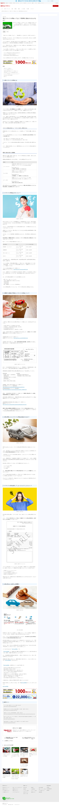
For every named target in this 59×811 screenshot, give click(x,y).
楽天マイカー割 (25, 793)
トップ (2, 8)
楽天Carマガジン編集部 (17, 728)
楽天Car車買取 (14, 649)
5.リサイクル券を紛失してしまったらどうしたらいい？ (11, 73)
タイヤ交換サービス (41, 790)
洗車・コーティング (7, 8)
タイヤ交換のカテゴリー (6, 790)
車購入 (19, 8)
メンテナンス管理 (25, 790)
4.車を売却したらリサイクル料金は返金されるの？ (11, 72)
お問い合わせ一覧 (10, 804)
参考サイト (5, 76)
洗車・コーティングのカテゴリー (17, 787)
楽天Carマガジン (7, 11)
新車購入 (32, 787)
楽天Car (3, 11)
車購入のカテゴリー (15, 790)
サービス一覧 (4, 804)
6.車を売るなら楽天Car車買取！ (8, 75)
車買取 (15, 8)
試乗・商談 (25, 787)
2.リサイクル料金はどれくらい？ (8, 69)
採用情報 (48, 790)
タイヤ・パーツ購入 (34, 790)
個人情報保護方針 (49, 788)
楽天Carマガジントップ (6, 787)
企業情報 (48, 787)
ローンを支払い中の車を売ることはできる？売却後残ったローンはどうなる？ (28, 738)
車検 (12, 8)
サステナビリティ (17, 804)
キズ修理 (27, 8)
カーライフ (32, 8)
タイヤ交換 (23, 8)
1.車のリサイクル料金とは (7, 68)
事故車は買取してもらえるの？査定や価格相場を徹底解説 (12, 738)
